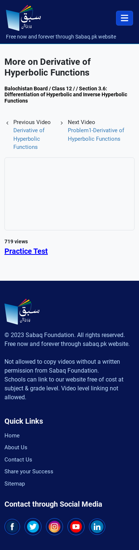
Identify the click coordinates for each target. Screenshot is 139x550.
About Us (15, 447)
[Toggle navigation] (124, 18)
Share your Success (28, 471)
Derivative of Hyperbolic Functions (28, 138)
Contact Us (18, 459)
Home (12, 435)
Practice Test (26, 251)
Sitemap (14, 483)
